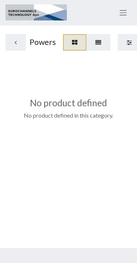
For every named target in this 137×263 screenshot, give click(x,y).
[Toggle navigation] (123, 12)
